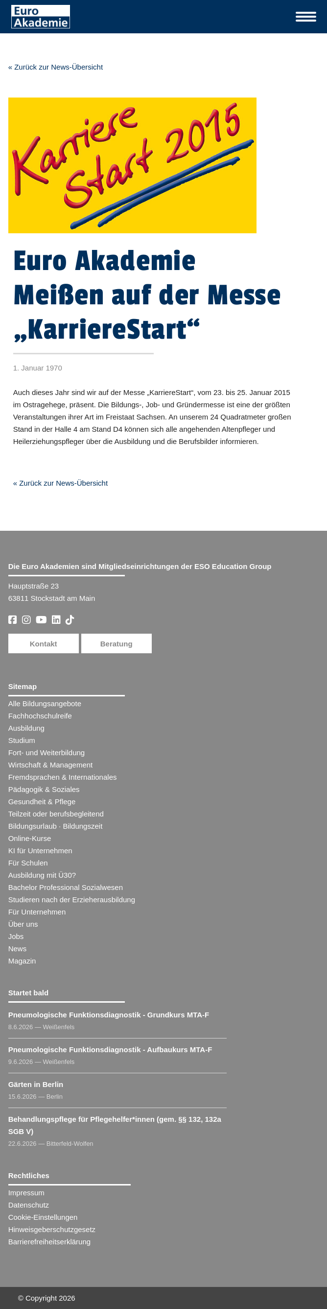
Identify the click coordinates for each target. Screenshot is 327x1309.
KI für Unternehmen (40, 850)
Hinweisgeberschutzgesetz (51, 1229)
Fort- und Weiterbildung (46, 752)
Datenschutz (28, 1205)
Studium (21, 740)
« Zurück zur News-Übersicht (55, 67)
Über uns (23, 924)
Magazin (22, 961)
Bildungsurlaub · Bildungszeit (55, 826)
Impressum (26, 1192)
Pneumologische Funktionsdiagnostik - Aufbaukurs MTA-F (110, 1049)
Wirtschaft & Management (50, 765)
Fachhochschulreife (40, 716)
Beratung (116, 644)
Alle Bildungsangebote (44, 703)
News (17, 948)
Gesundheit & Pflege (42, 801)
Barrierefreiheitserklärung (49, 1241)
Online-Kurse (29, 838)
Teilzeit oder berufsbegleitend (56, 814)
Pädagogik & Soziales (44, 789)
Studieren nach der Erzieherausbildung (71, 899)
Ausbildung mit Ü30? (42, 875)
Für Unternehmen (37, 912)
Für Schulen (28, 863)
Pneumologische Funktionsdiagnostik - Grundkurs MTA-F (109, 1015)
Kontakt (43, 644)
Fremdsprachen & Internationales (62, 777)
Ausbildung (26, 728)
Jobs (16, 936)
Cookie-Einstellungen (43, 1217)
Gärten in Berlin (36, 1084)
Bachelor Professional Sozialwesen (65, 887)
